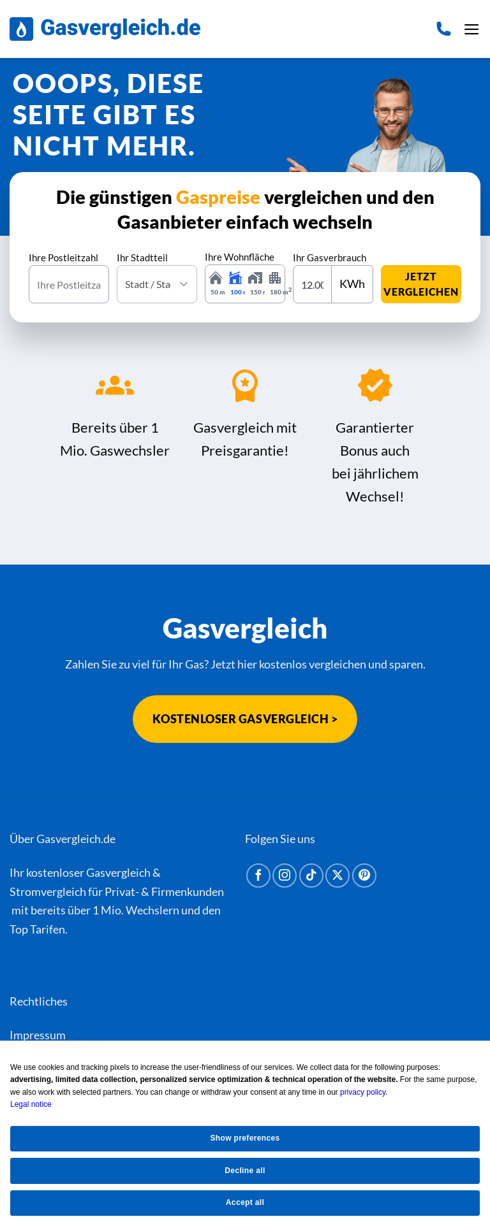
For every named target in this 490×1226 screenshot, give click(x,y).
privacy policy (362, 1092)
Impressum (38, 1035)
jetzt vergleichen (421, 284)
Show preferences (244, 1138)
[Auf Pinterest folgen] (364, 875)
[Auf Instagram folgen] (284, 875)
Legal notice (31, 1104)
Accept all (245, 1202)
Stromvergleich (48, 891)
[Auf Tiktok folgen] (311, 875)
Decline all (245, 1170)
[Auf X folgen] (337, 875)
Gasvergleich (118, 872)
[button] (471, 29)
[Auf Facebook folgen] (258, 875)
